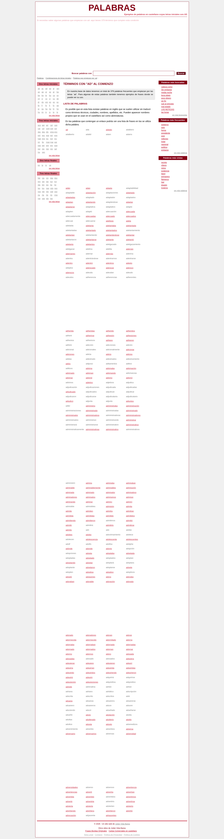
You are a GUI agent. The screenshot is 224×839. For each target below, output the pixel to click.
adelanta (90, 225)
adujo (88, 715)
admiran (129, 497)
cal (51, 125)
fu (53, 105)
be (39, 95)
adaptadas (70, 197)
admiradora (131, 492)
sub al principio (167, 104)
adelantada (131, 225)
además (109, 254)
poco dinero (166, 98)
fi (42, 105)
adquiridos (90, 672)
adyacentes (111, 815)
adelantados (111, 230)
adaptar (129, 202)
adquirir (89, 677)
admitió (129, 520)
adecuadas (91, 216)
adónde (69, 548)
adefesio (109, 221)
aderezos (70, 272)
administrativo (112, 429)
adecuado (110, 216)
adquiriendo (111, 672)
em (46, 102)
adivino (109, 378)
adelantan (70, 235)
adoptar (89, 563)
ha (46, 109)
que (55, 145)
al (53, 89)
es (54, 102)
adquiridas (130, 668)
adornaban (90, 644)
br (46, 95)
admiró (129, 502)
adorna (129, 640)
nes (55, 188)
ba (58, 92)
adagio (109, 129)
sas (43, 198)
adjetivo (89, 382)
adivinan (89, 373)
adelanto (69, 244)
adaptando (90, 202)
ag (50, 89)
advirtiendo (71, 811)
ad (67, 129)
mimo (163, 168)
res (51, 149)
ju (50, 112)
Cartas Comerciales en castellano (123, 831)
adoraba (130, 577)
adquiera (130, 659)
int (39, 142)
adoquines (90, 577)
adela (128, 221)
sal (55, 149)
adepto (129, 263)
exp (55, 135)
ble (39, 178)
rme (56, 195)
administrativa (132, 424)
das (51, 178)
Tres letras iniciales (48, 120)
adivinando (111, 373)
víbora (163, 165)
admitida (69, 516)
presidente (165, 133)
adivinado (70, 373)
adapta (109, 188)
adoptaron (90, 567)
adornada (110, 644)
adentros (110, 263)
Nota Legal (88, 835)
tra (39, 152)
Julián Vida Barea (122, 824)
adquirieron (131, 672)
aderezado (90, 268)
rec (43, 149)
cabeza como (166, 87)
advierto (129, 806)
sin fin (163, 101)
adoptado (90, 558)
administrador (72, 415)
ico (55, 182)
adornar (129, 649)
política (164, 147)
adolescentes (132, 539)
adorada (130, 581)
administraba (111, 406)
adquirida (110, 668)
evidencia (165, 171)
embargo (165, 150)
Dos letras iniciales (48, 84)
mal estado (165, 107)
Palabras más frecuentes (173, 120)
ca (54, 95)
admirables (111, 488)
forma (163, 130)
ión (43, 185)
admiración (131, 488)
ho (58, 109)
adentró (89, 263)
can (55, 125)
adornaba (70, 644)
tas (51, 198)
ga (58, 105)
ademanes (70, 254)
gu (43, 109)
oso (55, 192)
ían (43, 182)
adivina (89, 368)
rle (47, 195)
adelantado (91, 230)
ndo (51, 188)
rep (47, 149)
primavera (165, 177)
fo (46, 105)
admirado (90, 492)
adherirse (90, 335)
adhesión (110, 335)
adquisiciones (92, 682)
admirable (70, 488)
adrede (69, 687)
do (43, 102)
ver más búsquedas (179, 115)
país (163, 127)
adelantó (130, 239)
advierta (69, 806)
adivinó (129, 378)
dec (39, 132)
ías (47, 182)
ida (39, 185)
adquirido (70, 672)
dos (55, 178)
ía (42, 165)
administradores (133, 415)
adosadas (70, 659)
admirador (110, 492)
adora (108, 577)
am (58, 89)
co (46, 99)
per (43, 145)
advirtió (129, 811)
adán (68, 188)
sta (47, 198)
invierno (164, 188)
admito (69, 530)
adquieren (110, 663)
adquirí (129, 663)
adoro (108, 654)
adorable (90, 581)
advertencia (131, 787)
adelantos (90, 244)
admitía (109, 511)
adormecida (71, 640)
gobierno (165, 125)
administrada (91, 410)
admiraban (131, 483)
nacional (164, 144)
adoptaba (110, 553)
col (43, 129)
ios (47, 185)
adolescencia (92, 539)
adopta (89, 553)
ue (50, 165)
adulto (128, 719)
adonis (109, 548)
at (53, 92)
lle (43, 142)
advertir (69, 801)
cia (43, 178)
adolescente (111, 539)
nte (43, 192)
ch (39, 99)
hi (53, 109)
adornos (89, 654)
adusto (109, 724)
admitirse (130, 525)
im (43, 112)
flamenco (165, 179)
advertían (130, 792)
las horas (165, 112)
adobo (88, 534)
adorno (69, 654)
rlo (51, 195)
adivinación (131, 368)
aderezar (110, 268)
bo (43, 95)
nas (47, 188)
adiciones (70, 354)
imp (43, 139)
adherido (110, 331)
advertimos (131, 797)
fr (49, 105)
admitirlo (109, 525)
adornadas (131, 644)
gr (39, 109)
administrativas (92, 429)
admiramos (111, 497)
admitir (69, 525)
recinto (164, 162)
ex (58, 102)
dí (38, 102)
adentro (69, 263)
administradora (92, 415)
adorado (69, 635)
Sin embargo (166, 90)
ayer (163, 136)
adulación (110, 715)
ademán (129, 249)
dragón (164, 185)
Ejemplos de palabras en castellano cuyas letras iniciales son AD (155, 14)
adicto (108, 354)
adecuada (130, 211)
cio (47, 178)
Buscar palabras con (82, 73)
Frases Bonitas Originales (96, 831)
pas (39, 145)
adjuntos (130, 401)
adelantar (130, 235)
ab (39, 89)
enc (55, 132)
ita (51, 185)
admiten (89, 511)
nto (47, 192)
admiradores (71, 497)
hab (39, 139)
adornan (109, 649)
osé (51, 192)
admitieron (90, 520)
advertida (70, 797)
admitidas (90, 516)
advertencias (71, 792)
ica (51, 182)
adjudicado (70, 392)
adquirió (69, 677)
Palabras (112, 8)
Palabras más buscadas (172, 82)
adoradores (91, 635)
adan (88, 188)
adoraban (70, 581)
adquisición (71, 682)
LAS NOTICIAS (167, 109)
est (51, 135)
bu (50, 95)
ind (51, 139)
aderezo (129, 268)
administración (132, 406)
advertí (89, 792)
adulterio (110, 719)
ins (55, 139)
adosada (130, 654)
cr (50, 99)
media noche (166, 92)
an (39, 92)
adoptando (70, 563)
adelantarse (91, 239)
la (53, 112)
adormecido (91, 640)
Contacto (98, 835)
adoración (110, 581)
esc (43, 135)
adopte (129, 567)
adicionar (130, 349)
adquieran (70, 663)
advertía (109, 792)
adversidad (131, 733)
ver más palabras (180, 153)
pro (51, 145)
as (50, 92)
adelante (110, 239)
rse (39, 198)
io (46, 165)
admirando (70, 502)
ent (39, 135)
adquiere (90, 663)
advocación (71, 815)
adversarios (91, 733)
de (58, 99)
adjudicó (69, 401)
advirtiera (90, 811)
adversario (70, 733)
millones (164, 139)
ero (39, 182)
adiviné (89, 378)
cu (54, 99)
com (48, 129)
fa (38, 105)
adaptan (69, 202)
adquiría (69, 668)
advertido (90, 797)
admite (69, 511)
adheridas (90, 331)
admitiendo (71, 520)
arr (47, 125)
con (51, 129)
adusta (89, 724)
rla (43, 195)
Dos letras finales (48, 160)
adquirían (90, 668)
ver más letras (54, 115)
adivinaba (110, 368)
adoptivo (109, 572)
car (39, 129)
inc (47, 139)
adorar (129, 635)
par (55, 142)
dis (47, 132)
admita (129, 506)
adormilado (111, 640)
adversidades (72, 787)
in (46, 112)
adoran (109, 635)
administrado (132, 410)
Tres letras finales (48, 173)
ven (43, 152)
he (50, 109)
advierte (89, 806)
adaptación (91, 193)
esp (47, 135)
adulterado (90, 719)
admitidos (130, 516)
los (43, 188)
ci (42, 99)
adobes (69, 534)
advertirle (90, 801)
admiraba (110, 483)
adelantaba (111, 225)
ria (39, 195)
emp (52, 132)
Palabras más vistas (173, 158)
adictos (129, 354)
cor (55, 129)
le (57, 112)
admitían (130, 511)
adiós (68, 363)
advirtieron (110, 811)
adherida (70, 331)
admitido (109, 516)
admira (89, 483)
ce (58, 95)
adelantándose (112, 235)
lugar (163, 142)
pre (47, 145)
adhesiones (131, 335)
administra (90, 406)
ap (43, 92)
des (43, 132)
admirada (70, 492)
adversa (129, 729)
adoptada (130, 553)
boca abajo (165, 95)
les (39, 188)
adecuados (131, 216)
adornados (90, 649)
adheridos (130, 331)
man (48, 142)
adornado (70, 649)
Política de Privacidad (113, 835)
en (50, 102)
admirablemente (93, 488)
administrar (131, 420)
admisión (110, 506)
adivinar (69, 378)
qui (39, 149)
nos (39, 192)
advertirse (130, 801)
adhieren (130, 340)
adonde (89, 548)
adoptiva (89, 572)
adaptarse (70, 207)
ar (46, 92)
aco (39, 125)
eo (39, 165)
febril (163, 174)
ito (55, 185)
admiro (109, 502)
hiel (162, 182)
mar (52, 142)
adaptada (130, 193)
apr (43, 125)
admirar (89, 502)
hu (39, 112)
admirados (90, 497)
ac (43, 89)
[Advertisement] (112, 47)
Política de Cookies (132, 835)
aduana (69, 701)
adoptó (69, 577)
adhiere (109, 340)
